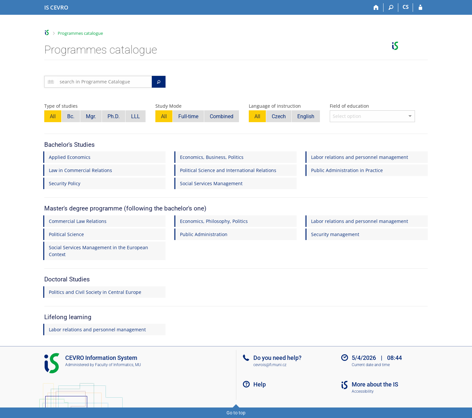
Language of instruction (275, 106)
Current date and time (371, 365)
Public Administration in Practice (347, 170)
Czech (279, 116)
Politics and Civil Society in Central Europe (95, 292)
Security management (335, 234)
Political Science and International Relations (228, 170)
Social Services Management (211, 183)
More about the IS (375, 384)
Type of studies (61, 106)
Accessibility (363, 391)
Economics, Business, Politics (212, 157)
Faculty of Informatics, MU (118, 365)
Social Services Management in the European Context (98, 250)
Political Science (66, 234)
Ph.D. (114, 116)
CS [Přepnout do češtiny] (406, 7)
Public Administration (203, 234)
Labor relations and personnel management (359, 157)
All (53, 116)
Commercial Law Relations (78, 221)
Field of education (349, 106)
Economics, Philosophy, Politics (214, 221)
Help (259, 384)
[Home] (376, 7)
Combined (221, 116)
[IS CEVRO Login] (420, 7)
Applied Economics (69, 157)
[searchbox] (104, 82)
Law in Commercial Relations (80, 170)
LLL (135, 116)
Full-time (188, 116)
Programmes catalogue (80, 33)
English (305, 116)
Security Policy (64, 183)
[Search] (391, 7)
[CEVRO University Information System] (56, 7)
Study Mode (168, 106)
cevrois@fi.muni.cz (269, 365)
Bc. (70, 116)
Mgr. (91, 116)
